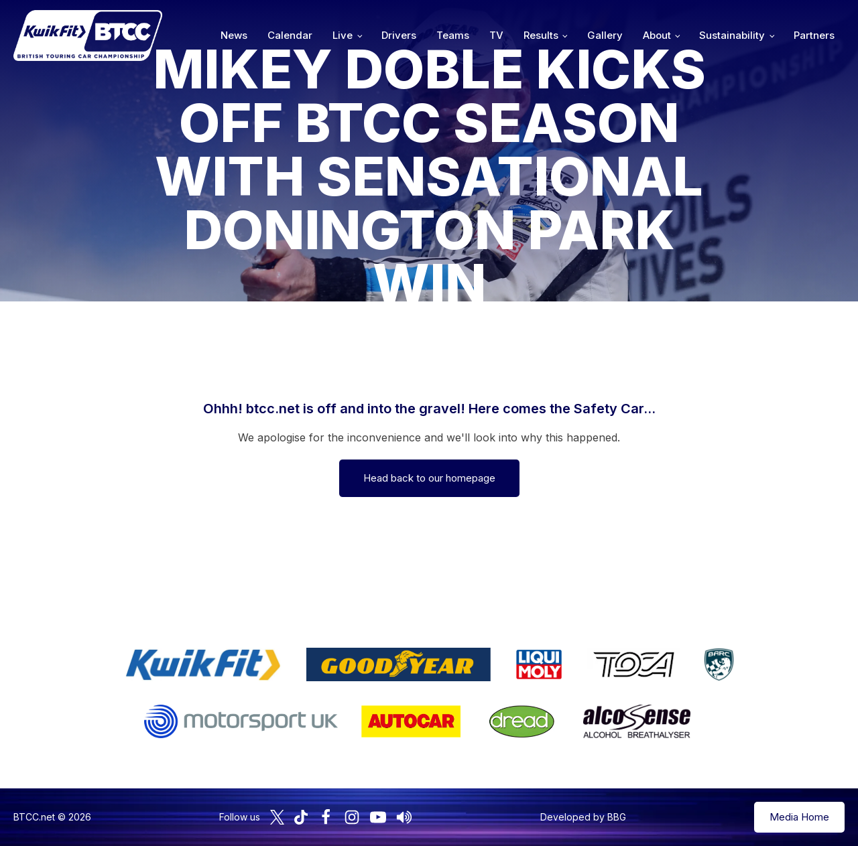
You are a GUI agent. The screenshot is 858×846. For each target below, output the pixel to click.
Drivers (398, 35)
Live (342, 35)
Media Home (799, 816)
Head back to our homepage (429, 478)
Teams (452, 35)
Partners (814, 35)
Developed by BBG (583, 817)
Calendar (289, 35)
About (657, 35)
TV (496, 35)
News (234, 35)
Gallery (605, 35)
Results (541, 35)
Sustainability (732, 35)
